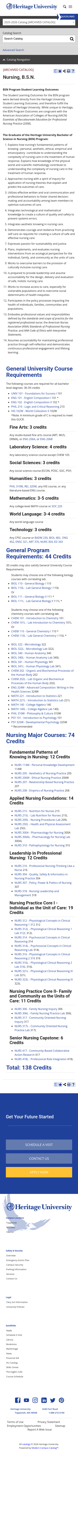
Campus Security (14, 1264)
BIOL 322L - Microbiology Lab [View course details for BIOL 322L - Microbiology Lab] (29, 649)
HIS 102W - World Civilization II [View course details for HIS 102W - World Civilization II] (30, 411)
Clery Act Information (17, 1302)
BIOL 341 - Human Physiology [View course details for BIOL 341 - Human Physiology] (29, 662)
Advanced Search (13, 50)
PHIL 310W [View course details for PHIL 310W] (16, 486)
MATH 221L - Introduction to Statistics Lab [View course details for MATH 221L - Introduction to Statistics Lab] (37, 700)
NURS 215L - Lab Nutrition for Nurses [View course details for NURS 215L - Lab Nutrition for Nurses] (38, 815)
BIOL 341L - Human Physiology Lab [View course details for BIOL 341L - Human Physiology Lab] (33, 666)
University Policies (15, 1306)
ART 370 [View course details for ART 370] (34, 542)
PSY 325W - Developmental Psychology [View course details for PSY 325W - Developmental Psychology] (35, 722)
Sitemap (60, 1426)
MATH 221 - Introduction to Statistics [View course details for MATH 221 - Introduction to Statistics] (34, 696)
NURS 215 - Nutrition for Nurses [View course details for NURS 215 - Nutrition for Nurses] (34, 811)
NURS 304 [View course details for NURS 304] (46, 542)
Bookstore (11, 1344)
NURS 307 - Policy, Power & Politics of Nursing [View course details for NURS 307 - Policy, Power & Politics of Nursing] (43, 883)
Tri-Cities (10, 1227)
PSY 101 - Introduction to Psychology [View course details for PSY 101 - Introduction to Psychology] (34, 718)
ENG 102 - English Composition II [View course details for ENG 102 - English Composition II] (31, 402)
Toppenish (11, 1222)
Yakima (10, 1231)
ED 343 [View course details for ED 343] (58, 542)
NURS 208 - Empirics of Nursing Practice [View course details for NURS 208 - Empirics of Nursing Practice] (39, 790)
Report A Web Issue (39, 1429)
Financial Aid (12, 1358)
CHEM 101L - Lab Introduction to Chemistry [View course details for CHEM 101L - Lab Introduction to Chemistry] (38, 622)
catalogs (26, 1444)
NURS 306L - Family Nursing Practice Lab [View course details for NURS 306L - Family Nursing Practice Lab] (40, 1013)
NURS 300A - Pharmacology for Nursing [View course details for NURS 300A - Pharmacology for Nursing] (39, 832)
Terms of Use (15, 1422)
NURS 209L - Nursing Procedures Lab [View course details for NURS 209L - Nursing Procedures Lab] (38, 820)
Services (10, 1274)
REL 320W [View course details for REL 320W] (30, 486)
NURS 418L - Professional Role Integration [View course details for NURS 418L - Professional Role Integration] (41, 1059)
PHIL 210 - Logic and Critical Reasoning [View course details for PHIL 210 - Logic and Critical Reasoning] (35, 406)
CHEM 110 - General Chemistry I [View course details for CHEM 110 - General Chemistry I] (31, 631)
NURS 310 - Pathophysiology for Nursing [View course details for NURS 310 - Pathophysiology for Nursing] (40, 845)
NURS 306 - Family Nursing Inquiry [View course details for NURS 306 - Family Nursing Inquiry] (36, 1009)
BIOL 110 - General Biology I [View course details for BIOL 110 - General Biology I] (28, 583)
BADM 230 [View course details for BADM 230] (41, 538)
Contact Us (11, 1278)
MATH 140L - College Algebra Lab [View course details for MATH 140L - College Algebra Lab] (31, 709)
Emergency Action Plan (17, 1260)
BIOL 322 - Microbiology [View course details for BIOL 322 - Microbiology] (26, 644)
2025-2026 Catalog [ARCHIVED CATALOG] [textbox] (29, 22)
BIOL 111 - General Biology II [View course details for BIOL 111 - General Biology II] (29, 596)
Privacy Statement (48, 1422)
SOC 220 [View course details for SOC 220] (57, 506)
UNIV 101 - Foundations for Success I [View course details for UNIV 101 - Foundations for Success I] (34, 393)
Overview (11, 1255)
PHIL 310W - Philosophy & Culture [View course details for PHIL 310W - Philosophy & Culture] (32, 713)
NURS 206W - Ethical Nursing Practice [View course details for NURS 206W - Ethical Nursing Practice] (38, 778)
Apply (9, 1330)
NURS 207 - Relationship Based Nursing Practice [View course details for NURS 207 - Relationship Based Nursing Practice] (44, 782)
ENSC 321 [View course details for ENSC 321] (21, 542)
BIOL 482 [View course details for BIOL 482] (54, 538)
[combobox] (39, 22)
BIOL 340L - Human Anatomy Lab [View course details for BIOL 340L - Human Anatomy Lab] (31, 657)
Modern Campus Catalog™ (45, 1447)
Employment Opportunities (24, 1426)
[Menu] (67, 17)
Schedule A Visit (14, 1334)
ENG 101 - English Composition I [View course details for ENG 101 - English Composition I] (31, 398)
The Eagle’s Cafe (14, 1371)
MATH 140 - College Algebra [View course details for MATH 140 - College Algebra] (28, 705)
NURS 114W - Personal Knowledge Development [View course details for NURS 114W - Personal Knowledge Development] (44, 765)
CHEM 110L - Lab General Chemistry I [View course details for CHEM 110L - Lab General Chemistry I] (34, 636)
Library (9, 1339)
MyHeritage (12, 1348)
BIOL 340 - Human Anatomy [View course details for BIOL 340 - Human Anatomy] (28, 653)
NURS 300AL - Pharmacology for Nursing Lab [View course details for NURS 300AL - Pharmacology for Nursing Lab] (42, 837)
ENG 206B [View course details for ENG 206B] (46, 439)
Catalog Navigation (18, 59)
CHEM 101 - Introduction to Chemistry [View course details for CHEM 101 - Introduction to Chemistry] (34, 618)
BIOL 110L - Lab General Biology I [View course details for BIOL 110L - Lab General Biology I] (31, 588)
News (9, 1353)
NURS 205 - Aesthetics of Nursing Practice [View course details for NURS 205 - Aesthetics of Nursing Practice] (40, 773)
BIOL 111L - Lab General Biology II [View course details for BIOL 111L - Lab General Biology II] (32, 601)
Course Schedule (14, 1376)
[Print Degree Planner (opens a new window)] (55, 71)
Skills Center (12, 1367)
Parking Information (16, 1269)
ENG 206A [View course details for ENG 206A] (29, 439)
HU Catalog (12, 1362)
